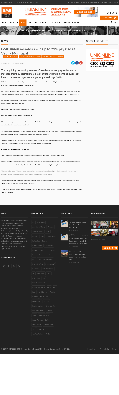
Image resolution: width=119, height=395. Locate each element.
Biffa (42, 277)
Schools (49, 352)
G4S (33, 301)
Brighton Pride (51, 277)
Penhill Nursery (43, 333)
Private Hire (44, 338)
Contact (76, 23)
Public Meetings (37, 347)
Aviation (35, 277)
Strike (60, 98)
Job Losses (41, 315)
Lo (44, 319)
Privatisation (36, 343)
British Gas (36, 282)
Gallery (66, 23)
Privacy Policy (104, 390)
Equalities (52, 291)
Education (56, 23)
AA (33, 263)
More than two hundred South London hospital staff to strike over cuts (78, 282)
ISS (33, 315)
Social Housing (44, 357)
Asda (48, 273)
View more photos (97, 281)
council (34, 291)
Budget (44, 282)
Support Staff (48, 366)
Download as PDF (20, 105)
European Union (37, 296)
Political (44, 23)
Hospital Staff (50, 305)
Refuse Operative (49, 98)
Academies (41, 263)
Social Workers (37, 361)
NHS (54, 329)
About (96, 390)
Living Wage (36, 319)
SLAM (34, 357)
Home (4, 23)
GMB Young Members (45, 301)
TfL (33, 370)
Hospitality (36, 310)
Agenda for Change (38, 268)
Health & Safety (37, 305)
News (22, 23)
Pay (38, 98)
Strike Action (36, 366)
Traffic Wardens (37, 375)
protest (46, 343)
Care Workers (37, 287)
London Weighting (38, 329)
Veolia (48, 375)
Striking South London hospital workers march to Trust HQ (77, 266)
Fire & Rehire (50, 296)
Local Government (27, 98)
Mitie (49, 329)
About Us (14, 23)
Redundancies (50, 347)
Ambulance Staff (37, 273)
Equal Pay (43, 291)
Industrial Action (10, 98)
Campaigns (33, 23)
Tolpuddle (40, 370)
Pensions (53, 333)
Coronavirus (49, 287)
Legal (49, 315)
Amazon (51, 268)
